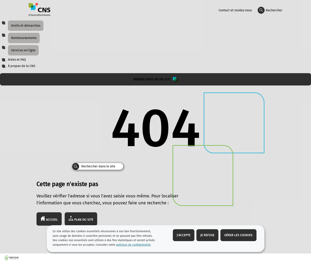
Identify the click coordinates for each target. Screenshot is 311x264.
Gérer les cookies (238, 235)
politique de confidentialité (133, 245)
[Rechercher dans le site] (75, 166)
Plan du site (81, 218)
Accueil (49, 218)
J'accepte (183, 235)
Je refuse (207, 235)
